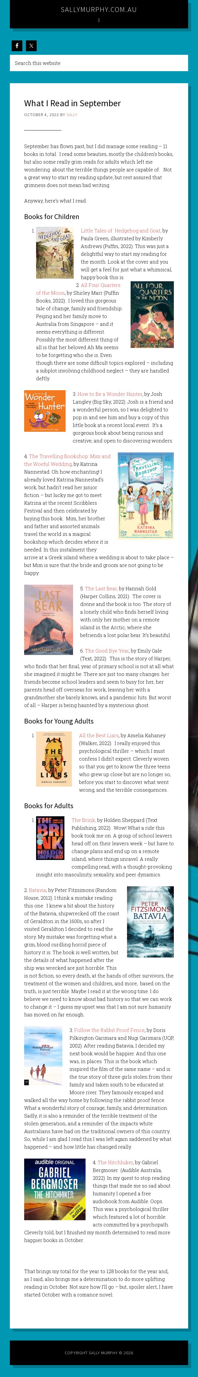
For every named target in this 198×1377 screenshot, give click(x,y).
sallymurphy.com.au (99, 9)
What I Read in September (72, 103)
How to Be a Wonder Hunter (110, 394)
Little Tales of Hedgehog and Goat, (121, 230)
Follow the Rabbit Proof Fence (109, 1030)
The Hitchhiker (115, 1162)
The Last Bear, (101, 588)
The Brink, (84, 820)
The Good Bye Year (107, 651)
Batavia (37, 890)
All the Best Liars (99, 735)
